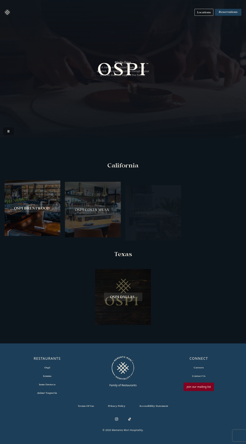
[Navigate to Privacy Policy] (116, 406)
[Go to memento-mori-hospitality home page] (123, 371)
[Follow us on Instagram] (116, 419)
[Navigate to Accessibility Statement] (153, 406)
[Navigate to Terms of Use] (86, 406)
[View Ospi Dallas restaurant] (123, 298)
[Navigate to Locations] (204, 12)
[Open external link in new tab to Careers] (199, 367)
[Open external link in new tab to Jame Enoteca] (47, 384)
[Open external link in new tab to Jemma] (47, 376)
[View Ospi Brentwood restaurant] (32, 209)
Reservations (228, 12)
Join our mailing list (199, 387)
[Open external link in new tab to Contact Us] (198, 376)
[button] (7, 12)
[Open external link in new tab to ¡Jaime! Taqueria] (47, 392)
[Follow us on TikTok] (129, 419)
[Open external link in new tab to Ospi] (47, 367)
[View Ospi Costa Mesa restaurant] (93, 213)
